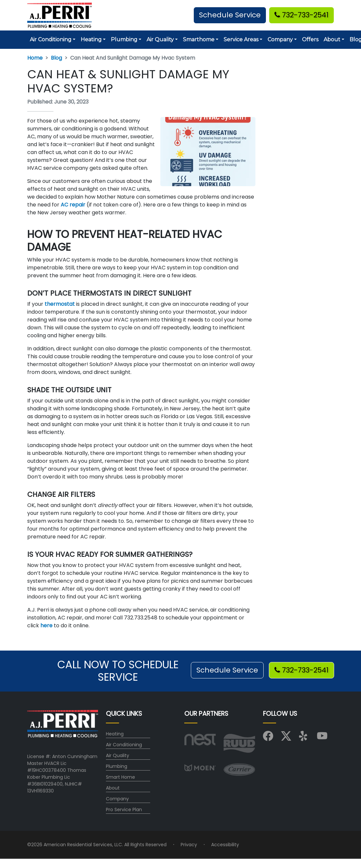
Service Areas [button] (241, 39)
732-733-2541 (301, 15)
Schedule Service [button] (230, 15)
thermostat (60, 304)
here (46, 625)
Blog (56, 58)
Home (35, 58)
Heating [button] (91, 39)
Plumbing (116, 766)
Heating (115, 734)
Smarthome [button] (198, 39)
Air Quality (117, 755)
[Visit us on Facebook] (268, 738)
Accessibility (225, 844)
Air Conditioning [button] (50, 39)
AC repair (73, 204)
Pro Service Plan (124, 809)
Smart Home (120, 777)
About (113, 788)
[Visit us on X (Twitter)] (286, 738)
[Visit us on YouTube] (322, 738)
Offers (310, 39)
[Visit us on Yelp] (304, 738)
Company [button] (280, 39)
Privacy (189, 844)
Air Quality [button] (160, 39)
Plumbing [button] (124, 39)
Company (117, 798)
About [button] (332, 39)
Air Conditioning (124, 744)
